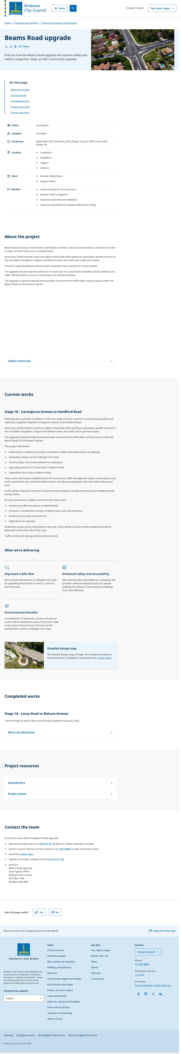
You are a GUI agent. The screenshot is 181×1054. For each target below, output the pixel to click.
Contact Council (135, 8)
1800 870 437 (45, 843)
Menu (59, 8)
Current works (18, 95)
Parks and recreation (58, 1007)
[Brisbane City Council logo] (25, 8)
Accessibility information (51, 1035)
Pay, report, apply (163, 8)
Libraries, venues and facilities (63, 1001)
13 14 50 (139, 974)
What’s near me (99, 955)
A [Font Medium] (11, 46)
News (94, 961)
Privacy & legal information (83, 1035)
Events (94, 967)
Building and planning (59, 967)
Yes (39, 912)
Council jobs (97, 978)
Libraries (96, 973)
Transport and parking (59, 1013)
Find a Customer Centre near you (153, 985)
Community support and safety (64, 978)
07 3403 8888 (63, 849)
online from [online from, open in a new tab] (53, 859)
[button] (23, 46)
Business (52, 973)
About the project (20, 89)
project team (26, 854)
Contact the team (20, 112)
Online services (55, 950)
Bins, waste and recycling (61, 961)
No (55, 912)
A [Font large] (15, 46)
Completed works (20, 101)
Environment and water (60, 984)
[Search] (73, 8)
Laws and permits (57, 995)
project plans (104, 657)
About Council (55, 1018)
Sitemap (8, 1035)
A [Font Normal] (6, 46)
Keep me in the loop (162, 930)
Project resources (20, 106)
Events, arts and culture (60, 990)
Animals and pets (56, 955)
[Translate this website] (24, 998)
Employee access (25, 1035)
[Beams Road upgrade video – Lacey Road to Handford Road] (61, 324)
